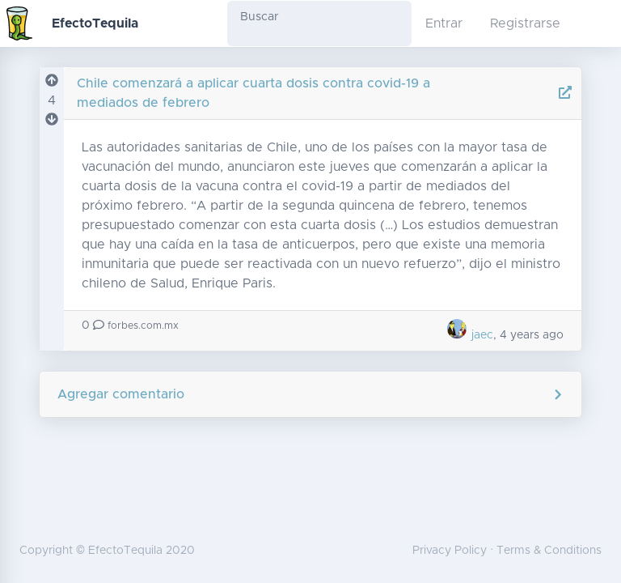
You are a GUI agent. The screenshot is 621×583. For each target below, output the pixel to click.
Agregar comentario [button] (310, 394)
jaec (469, 335)
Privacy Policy (449, 550)
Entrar (444, 23)
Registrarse (525, 23)
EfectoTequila (95, 23)
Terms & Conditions (549, 550)
